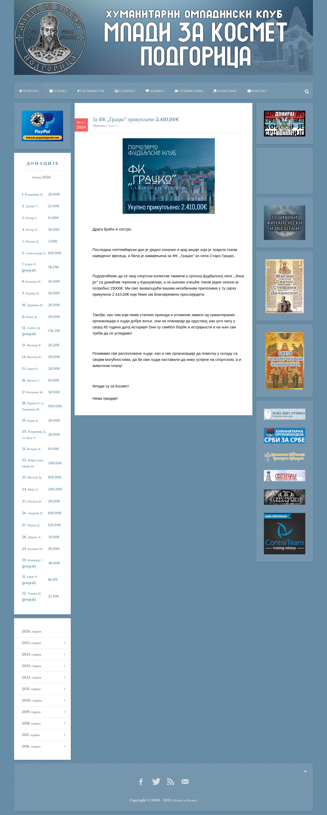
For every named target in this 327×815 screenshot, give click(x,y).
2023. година (31, 666)
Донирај (155, 91)
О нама (58, 91)
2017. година (31, 735)
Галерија (125, 91)
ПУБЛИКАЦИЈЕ (189, 91)
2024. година (31, 654)
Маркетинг (225, 91)
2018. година (31, 723)
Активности (90, 91)
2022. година (31, 677)
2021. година (31, 689)
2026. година (31, 631)
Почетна (29, 91)
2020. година (31, 700)
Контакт (257, 91)
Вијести (113, 126)
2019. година (31, 712)
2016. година (31, 746)
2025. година (31, 643)
